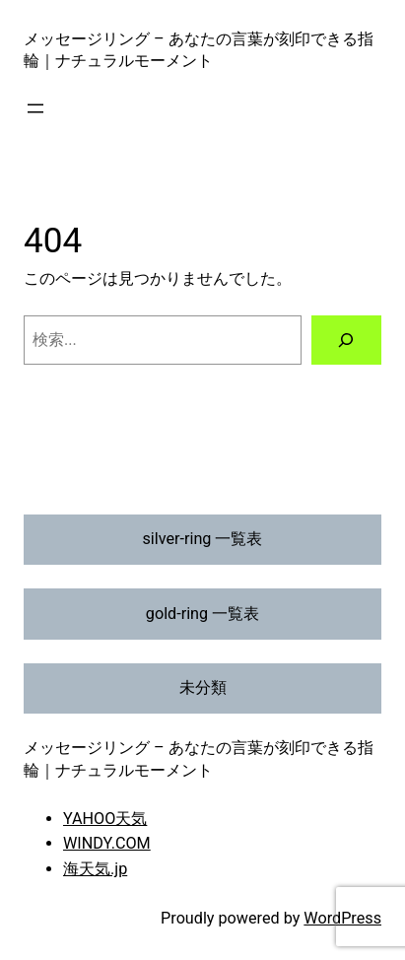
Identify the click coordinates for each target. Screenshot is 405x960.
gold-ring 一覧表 (202, 613)
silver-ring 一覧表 (203, 538)
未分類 (203, 687)
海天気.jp (95, 868)
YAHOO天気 (105, 818)
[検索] (346, 340)
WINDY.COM (107, 843)
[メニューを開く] (35, 108)
